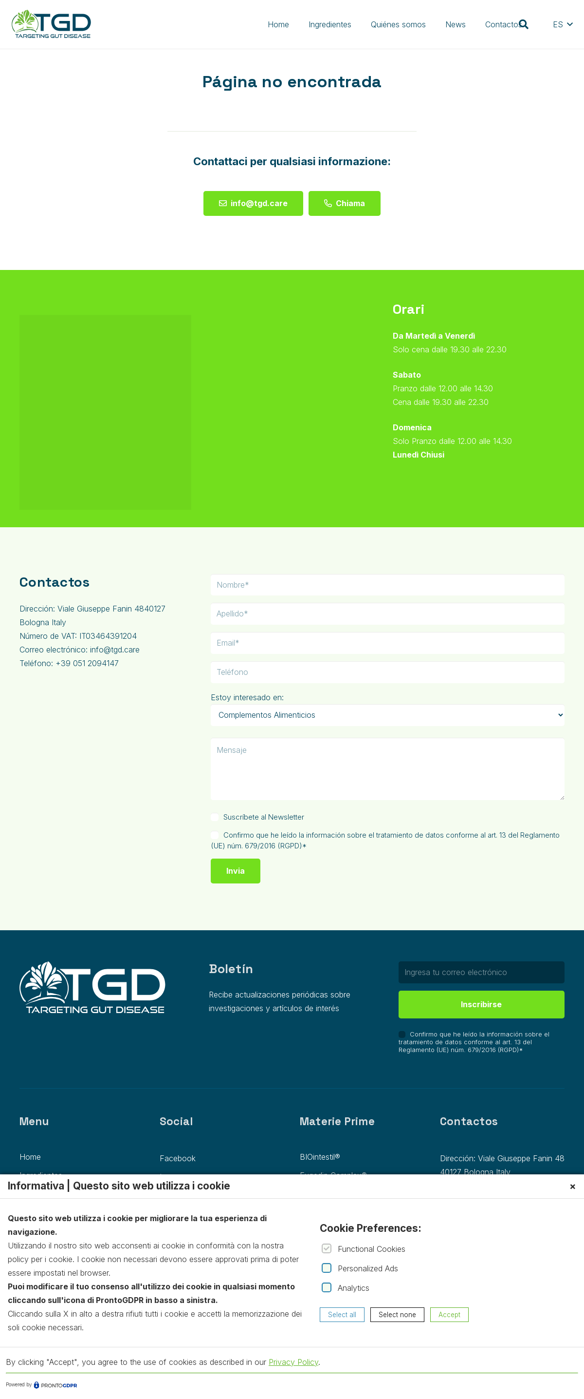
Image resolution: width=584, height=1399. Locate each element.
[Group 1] (51, 24)
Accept (449, 1315)
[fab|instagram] (240, 471)
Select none (397, 1315)
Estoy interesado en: (247, 697)
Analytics (353, 1288)
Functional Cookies (371, 1249)
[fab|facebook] (214, 471)
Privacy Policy (293, 1362)
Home (30, 1157)
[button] (523, 25)
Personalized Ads (368, 1268)
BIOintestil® (320, 1157)
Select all (342, 1315)
